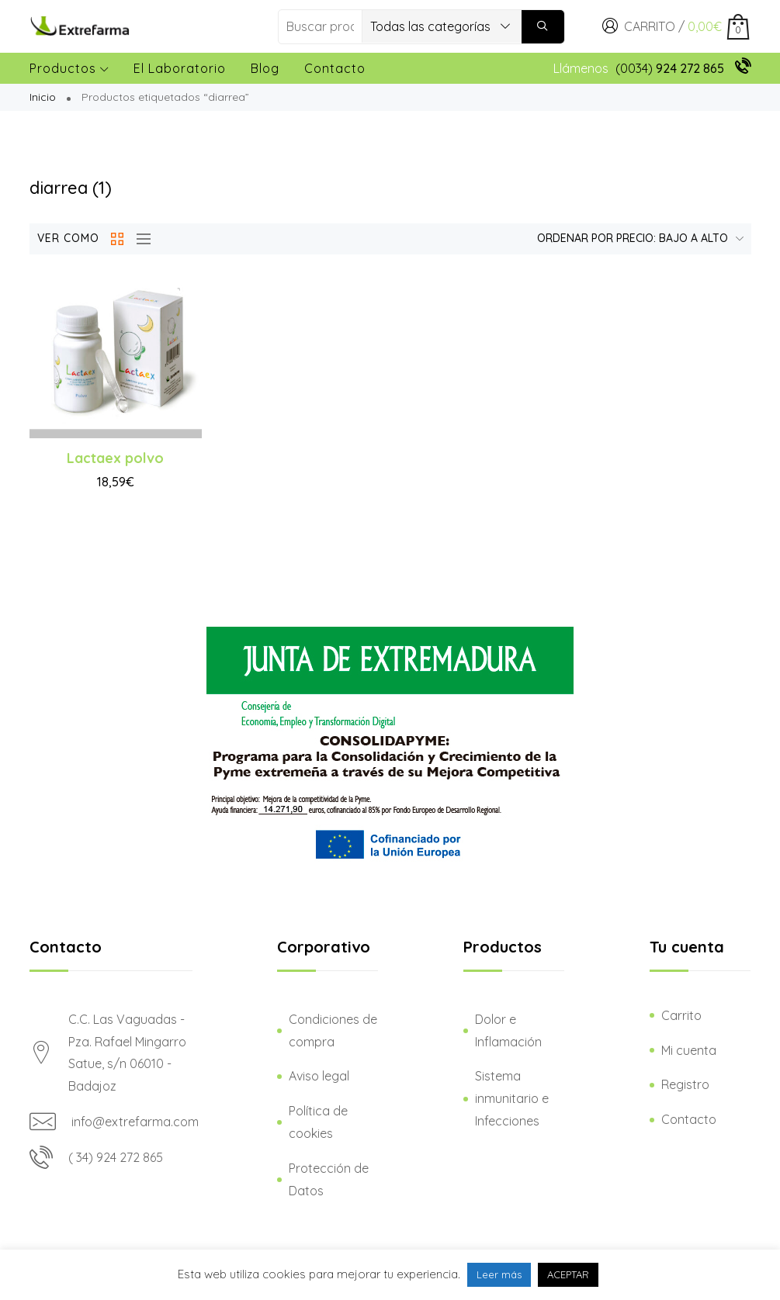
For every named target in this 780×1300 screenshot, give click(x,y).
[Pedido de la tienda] (636, 238)
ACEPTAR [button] (568, 1274)
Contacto (335, 68)
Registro (685, 1084)
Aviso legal (319, 1076)
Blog (265, 68)
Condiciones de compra (333, 1030)
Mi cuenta (688, 1050)
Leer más (499, 1274)
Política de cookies (318, 1122)
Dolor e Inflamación (508, 1030)
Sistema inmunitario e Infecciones (512, 1098)
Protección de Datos (329, 1179)
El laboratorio (179, 68)
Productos (69, 68)
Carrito (681, 1015)
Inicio (42, 97)
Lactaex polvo (115, 458)
